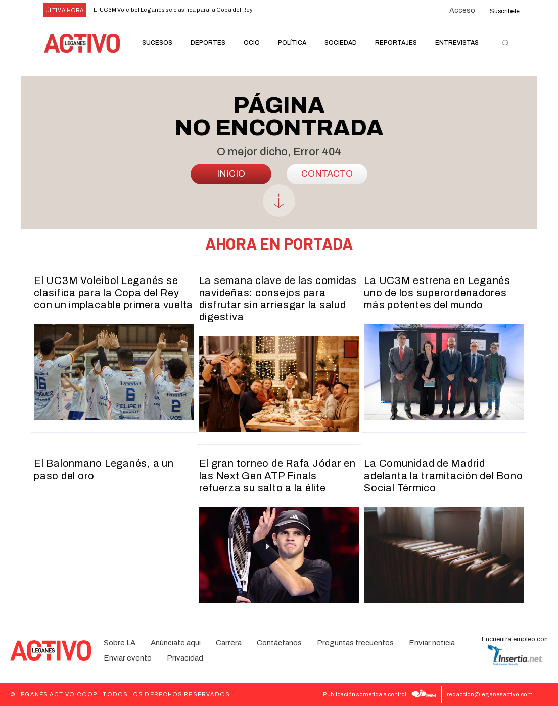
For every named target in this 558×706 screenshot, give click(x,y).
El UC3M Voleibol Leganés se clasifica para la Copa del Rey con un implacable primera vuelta (113, 292)
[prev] (273, 10)
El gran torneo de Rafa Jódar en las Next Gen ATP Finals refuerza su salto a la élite (277, 475)
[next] (290, 10)
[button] (505, 43)
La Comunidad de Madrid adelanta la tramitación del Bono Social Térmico (443, 475)
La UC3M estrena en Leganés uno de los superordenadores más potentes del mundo (437, 292)
